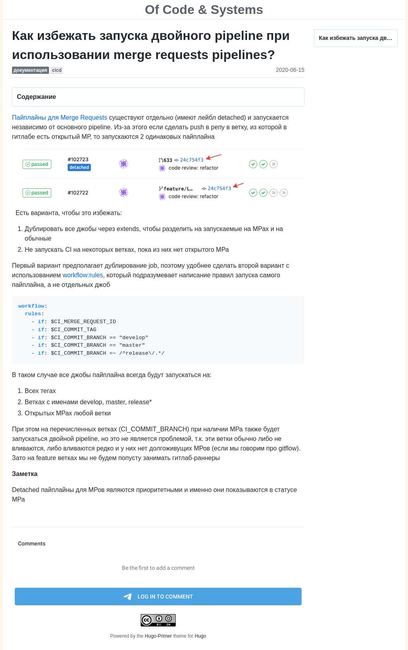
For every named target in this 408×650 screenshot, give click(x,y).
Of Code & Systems (204, 9)
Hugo (200, 636)
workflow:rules (83, 275)
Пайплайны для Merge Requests (59, 117)
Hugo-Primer (158, 636)
